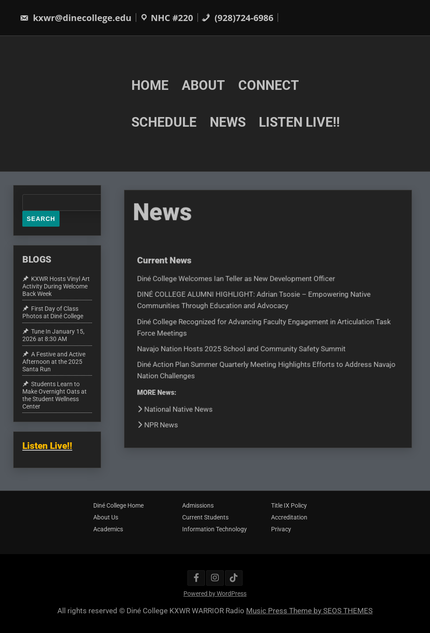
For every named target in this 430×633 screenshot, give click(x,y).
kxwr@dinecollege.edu (75, 18)
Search (41, 218)
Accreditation (289, 517)
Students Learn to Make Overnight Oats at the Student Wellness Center (54, 395)
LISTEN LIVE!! (299, 122)
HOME (150, 84)
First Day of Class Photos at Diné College (52, 313)
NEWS (228, 122)
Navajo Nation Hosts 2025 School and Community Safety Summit (242, 348)
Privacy (281, 529)
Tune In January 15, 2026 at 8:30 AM (53, 335)
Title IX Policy (289, 505)
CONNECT (268, 84)
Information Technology (214, 529)
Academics (108, 529)
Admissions (198, 505)
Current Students (205, 517)
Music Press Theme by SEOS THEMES (309, 610)
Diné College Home (118, 505)
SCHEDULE (164, 122)
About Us (105, 517)
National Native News (178, 406)
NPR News (161, 421)
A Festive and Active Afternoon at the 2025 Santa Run (53, 362)
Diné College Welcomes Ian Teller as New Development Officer (237, 280)
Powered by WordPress (215, 593)
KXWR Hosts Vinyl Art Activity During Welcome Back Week (56, 286)
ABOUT (203, 84)
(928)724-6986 (237, 18)
